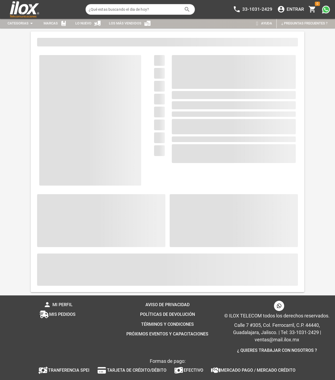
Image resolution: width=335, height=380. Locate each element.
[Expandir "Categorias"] (21, 23)
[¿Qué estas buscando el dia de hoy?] (135, 9)
